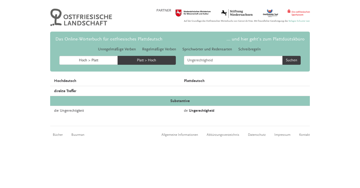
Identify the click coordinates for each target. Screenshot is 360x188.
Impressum (282, 135)
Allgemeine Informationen (179, 135)
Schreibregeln (249, 49)
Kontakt (304, 135)
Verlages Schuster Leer (299, 21)
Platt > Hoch (146, 60)
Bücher (58, 135)
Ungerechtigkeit (72, 111)
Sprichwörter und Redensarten (207, 49)
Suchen (291, 60)
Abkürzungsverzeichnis (223, 135)
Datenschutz (257, 135)
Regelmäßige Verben (159, 49)
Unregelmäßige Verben (117, 49)
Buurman (77, 135)
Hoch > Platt (88, 60)
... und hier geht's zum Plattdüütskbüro (266, 39)
